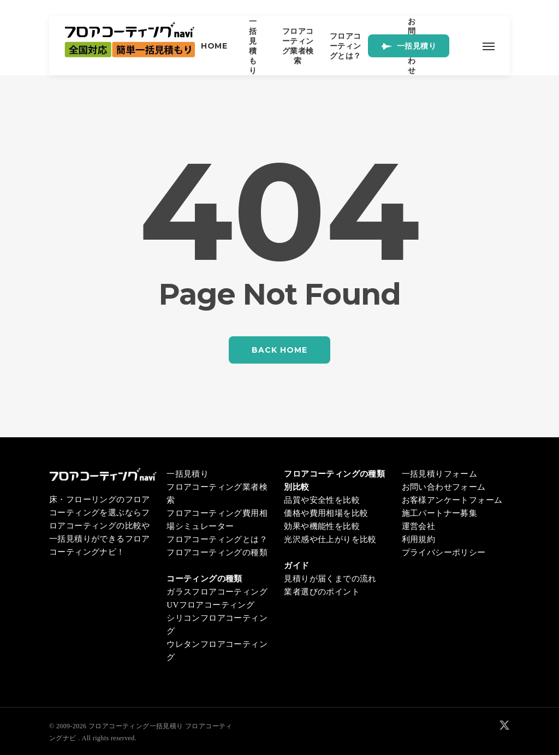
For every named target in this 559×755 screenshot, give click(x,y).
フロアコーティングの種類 (216, 552)
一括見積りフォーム (440, 473)
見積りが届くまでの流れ (330, 578)
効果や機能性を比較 (322, 526)
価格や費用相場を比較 (326, 513)
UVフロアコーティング (210, 605)
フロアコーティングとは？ (216, 539)
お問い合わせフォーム (444, 487)
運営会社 (419, 526)
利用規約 (419, 539)
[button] (488, 45)
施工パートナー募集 (440, 513)
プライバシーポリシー (444, 552)
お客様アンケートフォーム (452, 500)
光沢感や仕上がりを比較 (330, 539)
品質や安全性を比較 (322, 500)
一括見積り (187, 473)
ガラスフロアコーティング (216, 591)
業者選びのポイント (322, 591)
